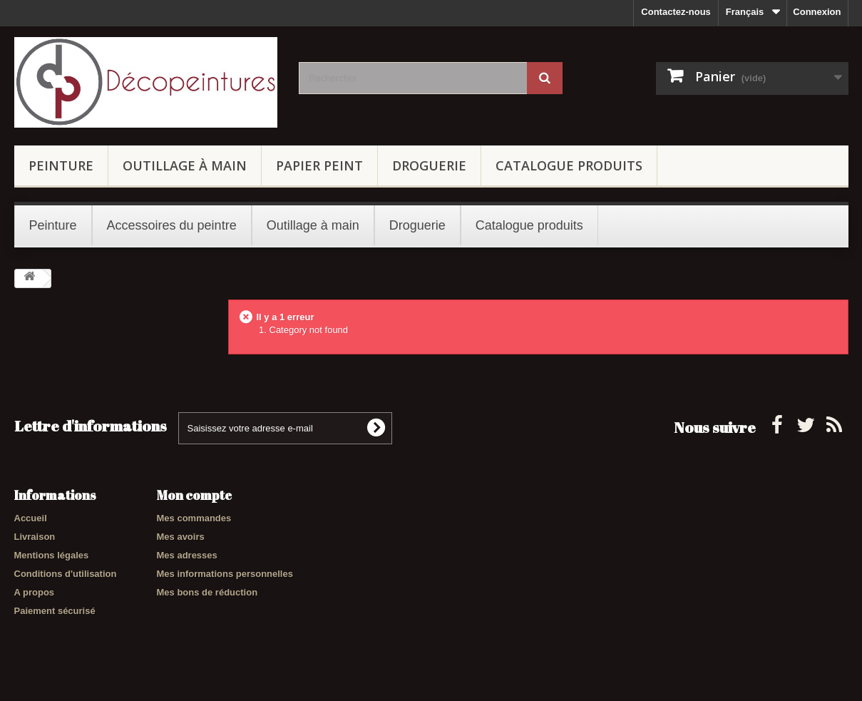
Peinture (61, 165)
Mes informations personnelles (225, 573)
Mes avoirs (181, 536)
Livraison (35, 536)
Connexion (817, 11)
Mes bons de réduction (207, 592)
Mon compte (194, 494)
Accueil (30, 518)
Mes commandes (194, 518)
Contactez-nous (676, 11)
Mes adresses (187, 555)
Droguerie (429, 165)
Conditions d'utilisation (65, 573)
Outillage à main (185, 165)
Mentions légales (51, 555)
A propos (34, 592)
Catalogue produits (569, 165)
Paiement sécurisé (55, 610)
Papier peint (319, 165)
